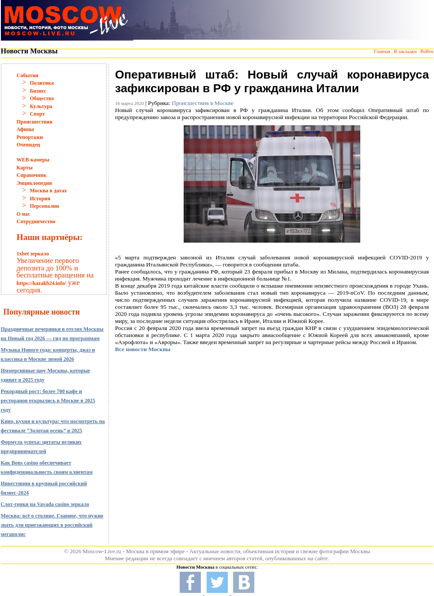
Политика (41, 83)
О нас (23, 214)
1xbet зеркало (33, 254)
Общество (42, 98)
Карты (25, 168)
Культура (41, 106)
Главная (382, 51)
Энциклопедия (34, 183)
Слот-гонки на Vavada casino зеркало (45, 504)
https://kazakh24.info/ (41, 283)
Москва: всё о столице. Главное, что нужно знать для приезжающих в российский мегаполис (52, 525)
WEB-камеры (33, 160)
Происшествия (35, 122)
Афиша (25, 129)
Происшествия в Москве (203, 103)
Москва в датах (48, 190)
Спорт (37, 114)
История (40, 198)
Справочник (32, 175)
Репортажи (30, 137)
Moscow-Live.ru (102, 551)
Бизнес (38, 91)
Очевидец (28, 145)
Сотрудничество (36, 221)
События (27, 75)
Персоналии (44, 206)
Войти (426, 51)
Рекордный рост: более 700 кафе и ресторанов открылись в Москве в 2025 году (48, 400)
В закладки (405, 51)
